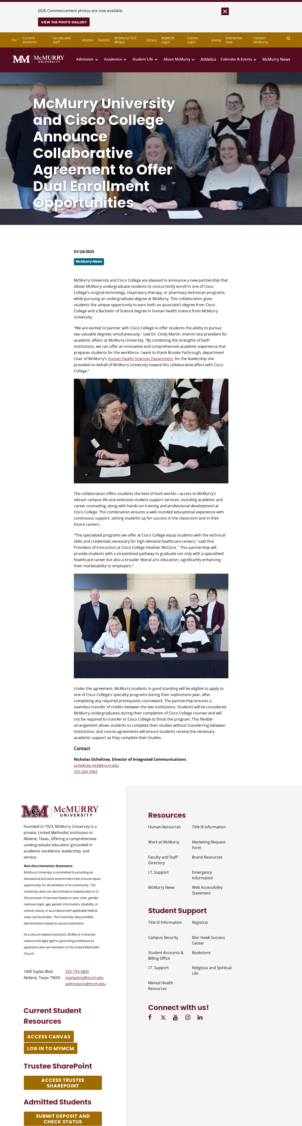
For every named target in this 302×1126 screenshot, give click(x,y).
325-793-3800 (77, 971)
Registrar (200, 922)
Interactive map (234, 40)
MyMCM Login (167, 40)
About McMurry (177, 59)
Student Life (142, 59)
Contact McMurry (261, 40)
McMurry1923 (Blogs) (125, 40)
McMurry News (276, 59)
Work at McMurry (163, 842)
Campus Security (163, 937)
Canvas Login (192, 40)
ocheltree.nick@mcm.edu (96, 765)
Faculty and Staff (62, 40)
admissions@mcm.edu (85, 983)
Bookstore (201, 952)
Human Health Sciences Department (140, 358)
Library (151, 40)
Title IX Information (209, 826)
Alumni (87, 40)
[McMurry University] (38, 62)
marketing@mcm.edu (84, 977)
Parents (104, 40)
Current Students (29, 40)
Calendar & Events (236, 59)
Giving (216, 40)
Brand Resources (207, 857)
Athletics (208, 59)
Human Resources (164, 826)
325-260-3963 (85, 771)
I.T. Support (158, 872)
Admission (85, 59)
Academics (113, 59)
